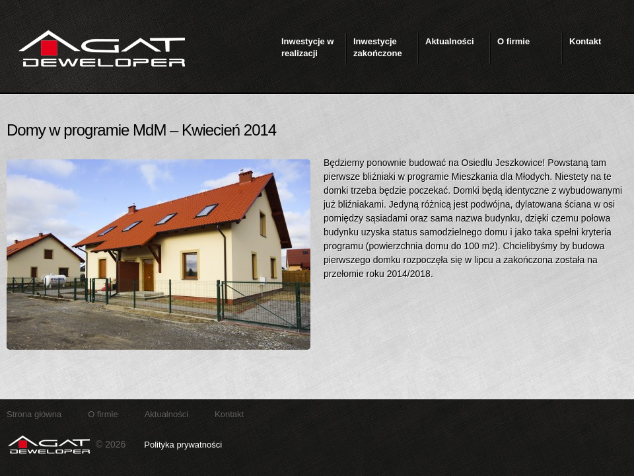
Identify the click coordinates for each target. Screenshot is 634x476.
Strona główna (34, 414)
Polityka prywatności (183, 445)
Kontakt (229, 414)
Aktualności (166, 414)
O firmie (103, 414)
